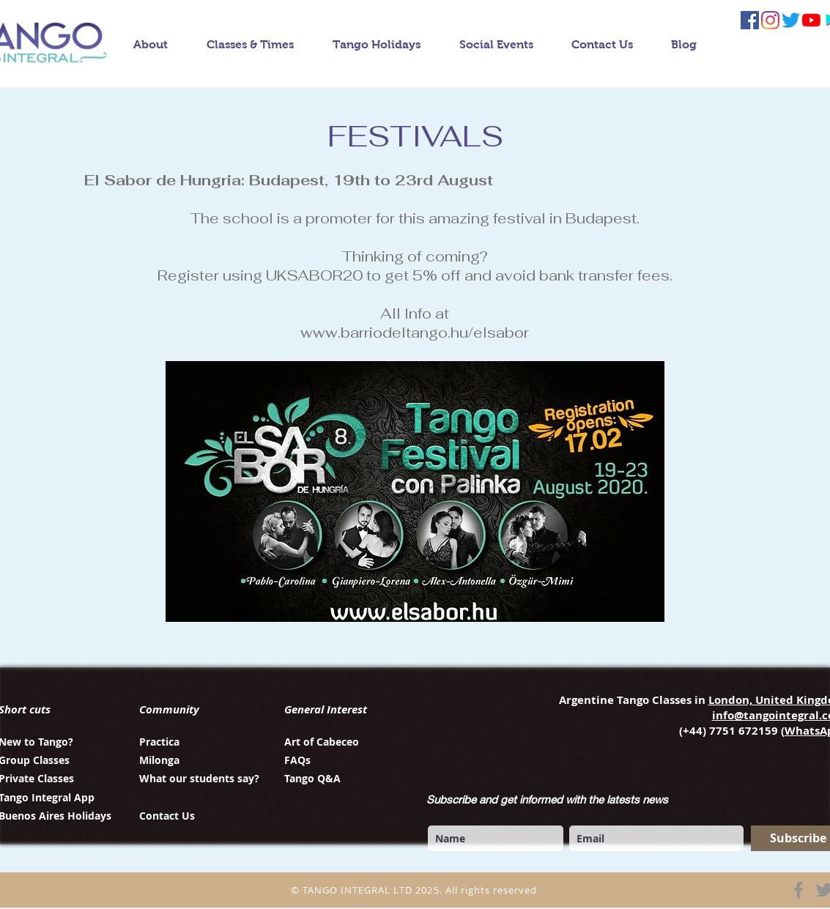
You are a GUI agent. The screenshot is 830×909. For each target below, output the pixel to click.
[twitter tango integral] (791, 20)
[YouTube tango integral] (811, 20)
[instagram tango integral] (770, 20)
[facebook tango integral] (750, 20)
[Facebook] (798, 890)
